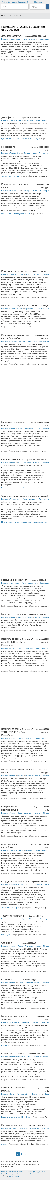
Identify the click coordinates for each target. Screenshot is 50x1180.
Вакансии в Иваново (8, 1128)
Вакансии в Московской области (13, 1057)
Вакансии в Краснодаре (10, 1022)
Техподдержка (22, 1174)
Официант (6, 943)
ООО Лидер (5, 935)
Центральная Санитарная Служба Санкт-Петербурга (20, 139)
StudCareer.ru (14, 1176)
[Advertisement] (25, 90)
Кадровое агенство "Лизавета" (12, 488)
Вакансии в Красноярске (10, 191)
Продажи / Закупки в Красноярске (34, 919)
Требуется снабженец (12, 916)
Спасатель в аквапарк (12, 1053)
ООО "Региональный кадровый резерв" (15, 214)
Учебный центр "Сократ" (10, 908)
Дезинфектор (8, 117)
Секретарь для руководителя (16, 496)
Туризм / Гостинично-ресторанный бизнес (33, 946)
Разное (20, 776)
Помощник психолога (12, 271)
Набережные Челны (41, 885)
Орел (47, 1094)
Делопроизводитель (11, 36)
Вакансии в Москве (8, 428)
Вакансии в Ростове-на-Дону (11, 309)
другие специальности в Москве (38, 776)
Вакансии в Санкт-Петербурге (12, 120)
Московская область (41, 1057)
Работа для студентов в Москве (13, 1172)
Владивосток (44, 499)
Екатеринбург (44, 153)
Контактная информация (39, 1174)
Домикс (4, 1144)
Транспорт (26, 191)
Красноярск (44, 191)
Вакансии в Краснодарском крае (13, 341)
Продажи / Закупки (30, 153)
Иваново (45, 1128)
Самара (46, 274)
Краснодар (45, 1022)
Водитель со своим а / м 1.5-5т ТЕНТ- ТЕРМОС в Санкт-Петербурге (17, 732)
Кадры (21, 274)
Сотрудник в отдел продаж (15, 881)
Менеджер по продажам (13, 305)
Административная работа (33, 39)
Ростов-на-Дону (43, 309)
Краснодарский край (41, 341)
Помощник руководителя (14, 580)
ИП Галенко (5, 1045)
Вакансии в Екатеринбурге (11, 153)
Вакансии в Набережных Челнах (13, 885)
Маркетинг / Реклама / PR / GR (29, 428)
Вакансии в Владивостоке (10, 499)
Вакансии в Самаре (8, 274)
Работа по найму (24, 462)
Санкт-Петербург (42, 120)
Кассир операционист (12, 1125)
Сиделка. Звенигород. (12, 459)
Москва (46, 428)
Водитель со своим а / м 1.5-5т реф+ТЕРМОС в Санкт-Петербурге (17, 642)
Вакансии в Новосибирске (11, 39)
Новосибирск (44, 39)
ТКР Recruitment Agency (10, 176)
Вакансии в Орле (7, 1094)
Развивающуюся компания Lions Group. (16, 1117)
